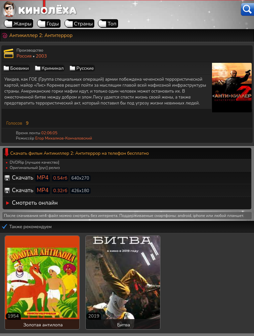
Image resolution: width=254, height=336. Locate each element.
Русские (85, 68)
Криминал (53, 68)
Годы (53, 23)
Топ (111, 23)
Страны (83, 23)
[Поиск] (247, 9)
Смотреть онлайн (35, 203)
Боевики (19, 68)
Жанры (23, 23)
